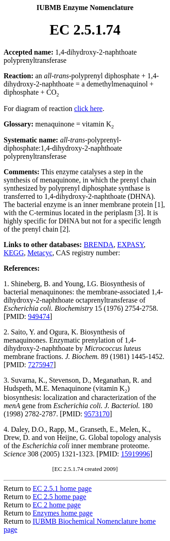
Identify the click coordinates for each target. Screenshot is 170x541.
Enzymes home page (62, 513)
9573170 (97, 414)
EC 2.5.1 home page (62, 488)
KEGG (14, 253)
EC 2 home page (57, 505)
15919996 (135, 454)
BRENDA (99, 244)
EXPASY (130, 244)
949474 (39, 316)
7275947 (40, 365)
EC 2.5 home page (59, 497)
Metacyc (39, 253)
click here (88, 108)
